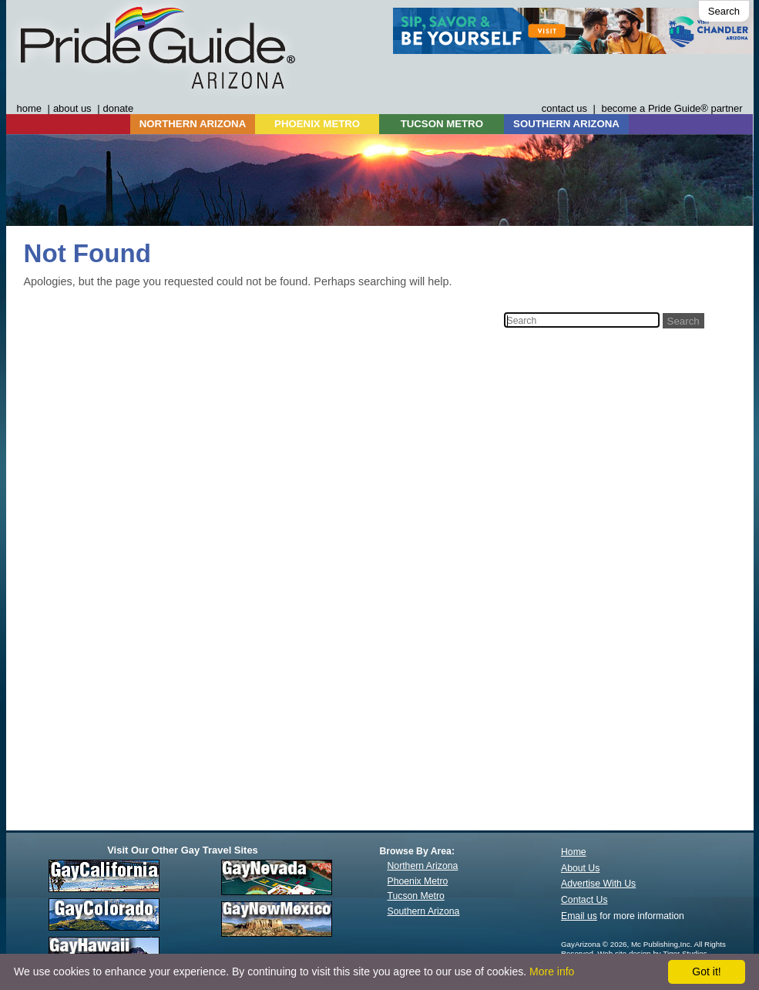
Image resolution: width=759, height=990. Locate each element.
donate (118, 108)
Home (573, 852)
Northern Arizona (423, 865)
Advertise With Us (598, 883)
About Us (580, 868)
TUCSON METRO (442, 124)
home (29, 108)
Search (724, 11)
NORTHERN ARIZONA (192, 124)
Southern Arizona (424, 911)
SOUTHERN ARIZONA (566, 124)
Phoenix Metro (418, 881)
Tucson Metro (416, 896)
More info (551, 971)
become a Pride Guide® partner (671, 108)
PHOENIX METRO (317, 124)
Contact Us (584, 899)
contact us (564, 108)
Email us (579, 916)
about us (72, 108)
